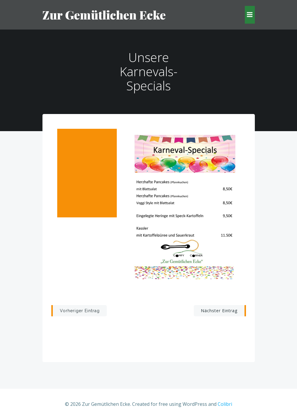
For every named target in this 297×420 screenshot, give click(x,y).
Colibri (225, 404)
